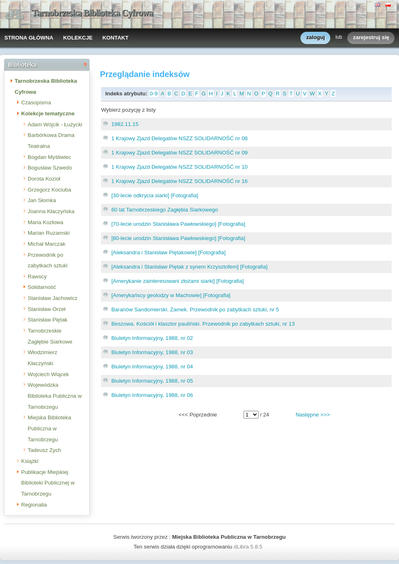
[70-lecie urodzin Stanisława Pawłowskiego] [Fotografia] (178, 224)
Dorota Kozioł (44, 179)
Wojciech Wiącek (48, 374)
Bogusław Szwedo (50, 168)
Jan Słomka (42, 200)
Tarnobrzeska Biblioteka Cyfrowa (92, 13)
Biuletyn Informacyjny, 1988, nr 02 (152, 338)
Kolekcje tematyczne (48, 113)
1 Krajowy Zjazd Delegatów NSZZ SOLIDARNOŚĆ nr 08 (179, 138)
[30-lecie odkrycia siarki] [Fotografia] (154, 195)
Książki (29, 461)
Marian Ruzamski (49, 233)
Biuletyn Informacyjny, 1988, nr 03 (152, 352)
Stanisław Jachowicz (52, 298)
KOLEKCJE (78, 38)
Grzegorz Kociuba (49, 190)
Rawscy (37, 276)
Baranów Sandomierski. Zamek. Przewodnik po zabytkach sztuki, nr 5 (195, 309)
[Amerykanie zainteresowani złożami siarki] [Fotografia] (177, 281)
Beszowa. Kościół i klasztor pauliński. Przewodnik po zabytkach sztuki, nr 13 (202, 324)
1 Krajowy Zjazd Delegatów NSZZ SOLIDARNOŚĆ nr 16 (179, 181)
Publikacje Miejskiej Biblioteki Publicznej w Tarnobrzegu (48, 483)
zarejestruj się (371, 37)
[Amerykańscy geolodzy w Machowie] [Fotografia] (170, 295)
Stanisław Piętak (48, 320)
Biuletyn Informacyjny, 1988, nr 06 (152, 395)
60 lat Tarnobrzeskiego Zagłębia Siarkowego (164, 210)
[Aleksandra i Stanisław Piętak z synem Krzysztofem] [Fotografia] (189, 267)
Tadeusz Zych (44, 450)
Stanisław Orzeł (47, 309)
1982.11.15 (124, 124)
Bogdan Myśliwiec (49, 157)
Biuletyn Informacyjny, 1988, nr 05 (152, 381)
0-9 (154, 93)
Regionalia (34, 505)
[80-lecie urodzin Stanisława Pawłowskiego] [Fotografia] (178, 238)
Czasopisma (36, 102)
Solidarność (42, 287)
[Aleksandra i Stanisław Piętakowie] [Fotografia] (168, 252)
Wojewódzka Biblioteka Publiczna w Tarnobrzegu (55, 396)
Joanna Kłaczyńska (51, 211)
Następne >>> (313, 415)
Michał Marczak (47, 244)
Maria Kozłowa (45, 222)
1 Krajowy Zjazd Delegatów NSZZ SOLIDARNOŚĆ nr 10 (179, 167)
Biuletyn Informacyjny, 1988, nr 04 (152, 367)
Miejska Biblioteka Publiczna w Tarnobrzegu (49, 428)
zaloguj (315, 37)
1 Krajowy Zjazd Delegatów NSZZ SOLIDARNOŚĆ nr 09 (179, 153)
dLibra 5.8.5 (249, 547)
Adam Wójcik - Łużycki (55, 124)
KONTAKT (115, 38)
